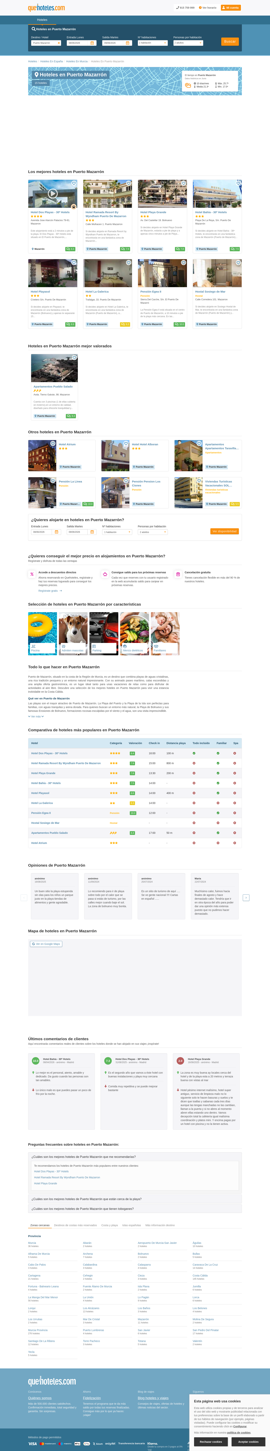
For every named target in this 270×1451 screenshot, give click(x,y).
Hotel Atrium (67, 406)
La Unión (88, 1259)
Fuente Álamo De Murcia (97, 1248)
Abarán (87, 1204)
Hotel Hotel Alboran (145, 406)
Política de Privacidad (115, 1431)
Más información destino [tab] (160, 1187)
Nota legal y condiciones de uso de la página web (53, 1431)
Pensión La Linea (70, 443)
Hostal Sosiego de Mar (45, 784)
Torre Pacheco (91, 1302)
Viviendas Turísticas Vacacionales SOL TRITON (218, 445)
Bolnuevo (143, 1215)
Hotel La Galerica (42, 764)
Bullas (196, 1215)
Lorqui (31, 1270)
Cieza (141, 1237)
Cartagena (34, 1237)
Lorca (196, 1259)
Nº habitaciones (147, 37)
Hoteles (32, 61)
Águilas (197, 1204)
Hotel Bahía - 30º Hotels (46, 745)
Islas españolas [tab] (131, 1187)
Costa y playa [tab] (109, 1187)
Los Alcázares (91, 1270)
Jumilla (197, 1248)
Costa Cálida (200, 1237)
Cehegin (88, 1237)
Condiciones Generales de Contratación (150, 1431)
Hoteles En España (51, 61)
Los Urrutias (35, 1281)
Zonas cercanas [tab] (40, 1187)
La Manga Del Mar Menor (43, 1259)
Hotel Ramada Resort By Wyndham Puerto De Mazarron (66, 725)
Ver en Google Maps (46, 905)
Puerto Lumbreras (93, 1292)
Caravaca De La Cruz (205, 1226)
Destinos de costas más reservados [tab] (75, 1187)
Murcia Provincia (37, 1292)
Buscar (230, 41)
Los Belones (200, 1270)
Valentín (197, 1302)
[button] (231, 8)
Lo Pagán (143, 1259)
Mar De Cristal (91, 1281)
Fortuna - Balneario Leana (43, 1248)
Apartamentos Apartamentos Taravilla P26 (220, 408)
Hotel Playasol (40, 754)
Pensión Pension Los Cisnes (146, 445)
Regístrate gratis (50, 552)
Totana (142, 1302)
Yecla (31, 1313)
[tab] (135, 1118)
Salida (110, 37)
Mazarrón (143, 1281)
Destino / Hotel (39, 37)
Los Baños (144, 1270)
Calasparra (144, 1226)
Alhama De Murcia (39, 1215)
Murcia (32, 1204)
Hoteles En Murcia (77, 61)
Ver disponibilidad (225, 493)
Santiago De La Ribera (41, 1302)
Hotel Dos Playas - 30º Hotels (49, 714)
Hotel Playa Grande (43, 735)
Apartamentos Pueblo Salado (49, 794)
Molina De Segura (203, 1281)
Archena (88, 1215)
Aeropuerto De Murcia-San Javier (157, 1204)
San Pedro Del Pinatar (206, 1292)
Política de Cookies (90, 1431)
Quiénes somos (40, 1360)
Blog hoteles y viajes (153, 1360)
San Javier (144, 1292)
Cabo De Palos (37, 1226)
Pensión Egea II (41, 774)
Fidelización (92, 1360)
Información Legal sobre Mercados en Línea (50, 1436)
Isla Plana (143, 1248)
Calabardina (90, 1226)
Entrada (75, 37)
